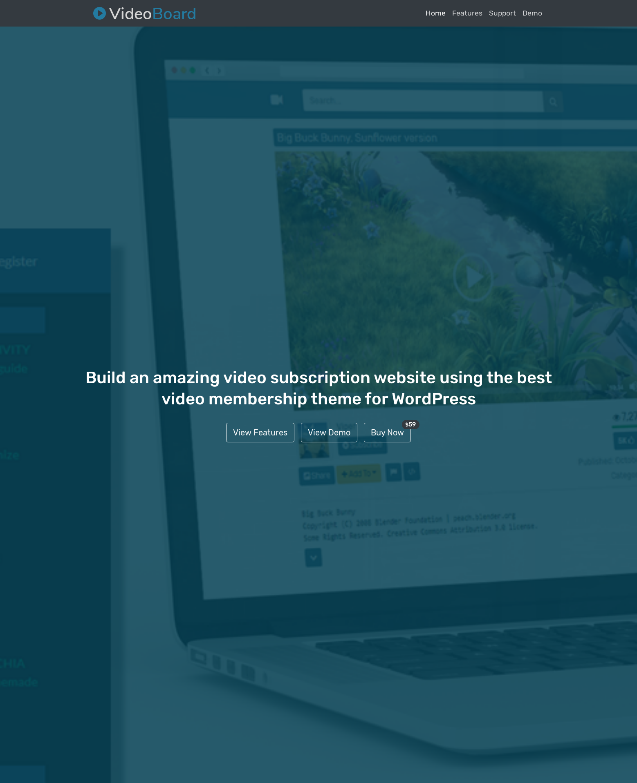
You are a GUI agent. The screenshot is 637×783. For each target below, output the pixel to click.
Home (436, 13)
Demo (532, 13)
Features (467, 13)
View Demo (329, 432)
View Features (260, 432)
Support (502, 13)
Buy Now (391, 430)
